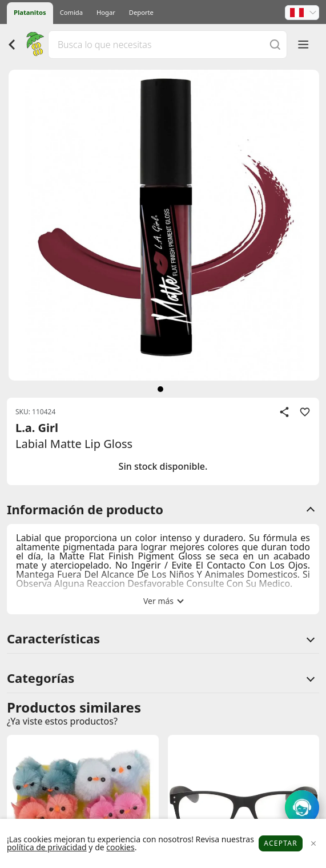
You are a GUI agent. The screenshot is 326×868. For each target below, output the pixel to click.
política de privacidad (47, 847)
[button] (302, 12)
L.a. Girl (36, 427)
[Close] (313, 844)
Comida (71, 12)
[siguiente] (160, 389)
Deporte (141, 12)
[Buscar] (275, 44)
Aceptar (280, 843)
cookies (120, 847)
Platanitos (30, 12)
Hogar (105, 12)
